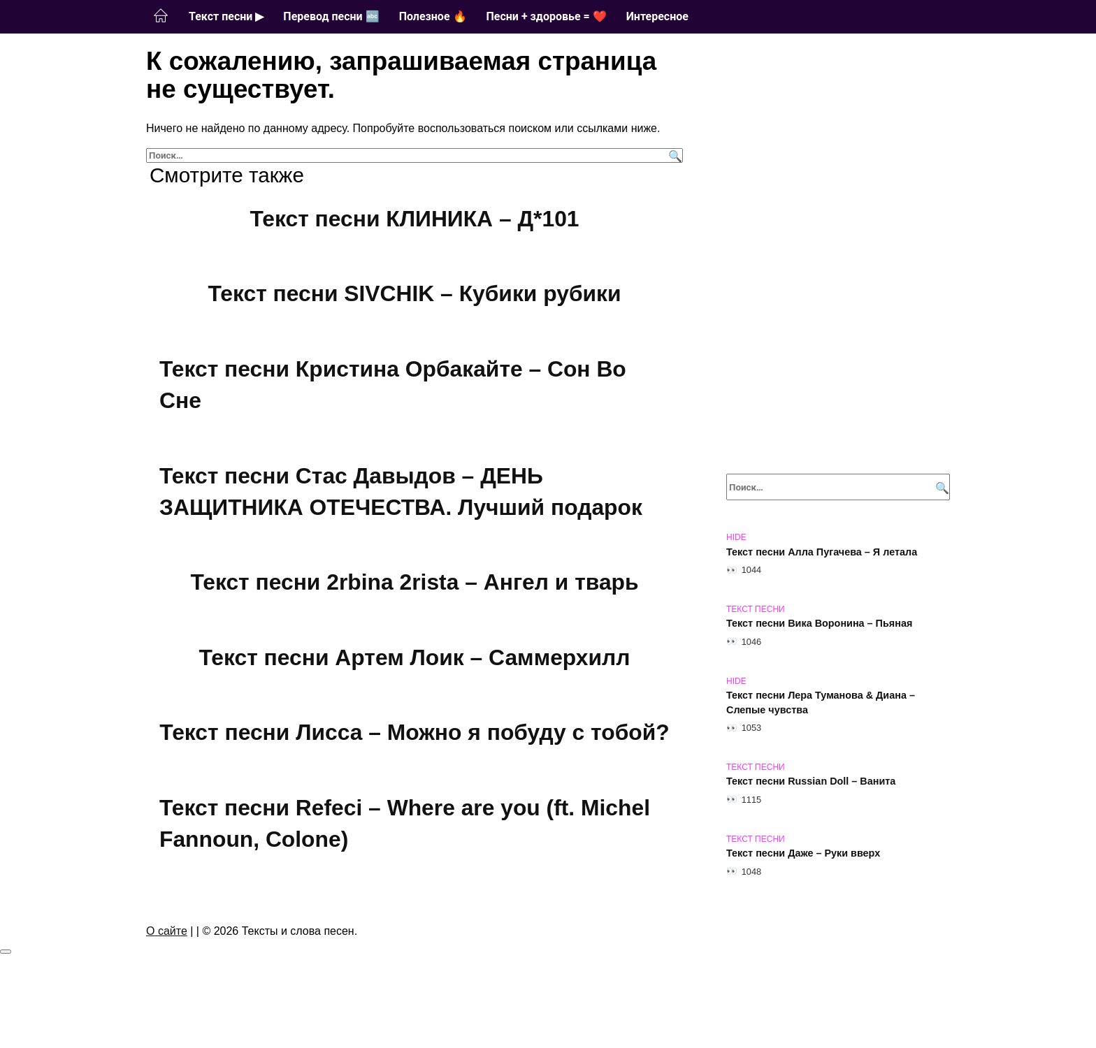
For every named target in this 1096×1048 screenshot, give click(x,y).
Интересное (657, 16)
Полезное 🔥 (433, 16)
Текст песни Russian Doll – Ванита (810, 781)
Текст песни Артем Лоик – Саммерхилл (415, 657)
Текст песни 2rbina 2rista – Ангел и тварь (414, 582)
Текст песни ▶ (226, 16)
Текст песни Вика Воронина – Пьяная (819, 623)
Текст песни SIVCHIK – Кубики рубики (415, 294)
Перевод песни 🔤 (331, 16)
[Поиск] (673, 155)
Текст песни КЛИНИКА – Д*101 (414, 218)
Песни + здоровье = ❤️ (546, 16)
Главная (161, 16)
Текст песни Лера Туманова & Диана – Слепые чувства (820, 702)
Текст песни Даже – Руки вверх (803, 853)
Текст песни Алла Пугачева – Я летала (821, 552)
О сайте (166, 938)
